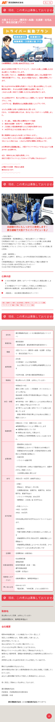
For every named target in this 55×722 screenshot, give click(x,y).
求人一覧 (48, 2)
